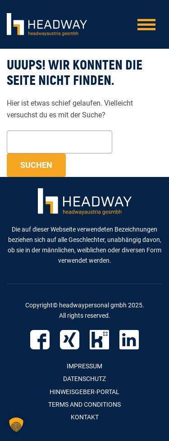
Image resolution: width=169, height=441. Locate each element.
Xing (69, 339)
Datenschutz (84, 378)
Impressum (84, 366)
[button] (16, 425)
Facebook (40, 339)
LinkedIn (129, 339)
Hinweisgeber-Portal (84, 391)
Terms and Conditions (84, 404)
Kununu (99, 339)
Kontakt (85, 417)
